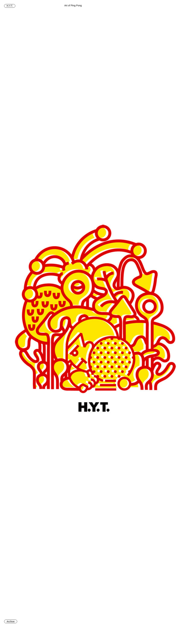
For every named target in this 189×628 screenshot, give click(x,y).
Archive (11, 621)
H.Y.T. (10, 5)
